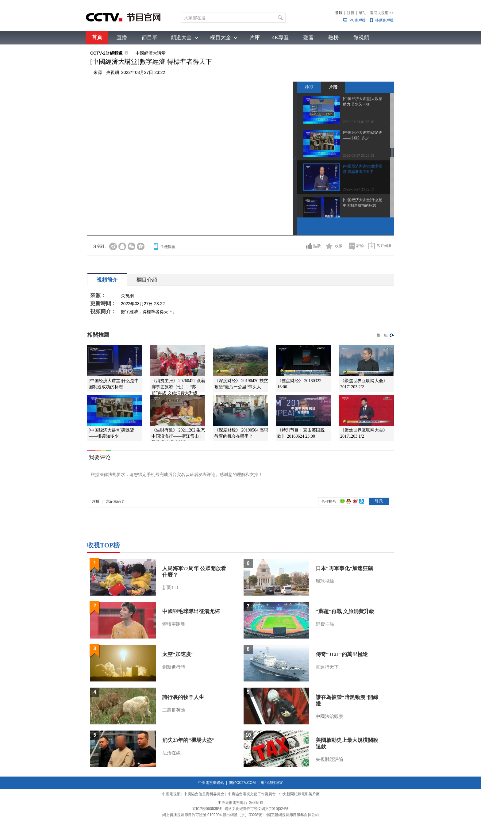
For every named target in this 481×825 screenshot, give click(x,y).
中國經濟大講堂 (151, 53)
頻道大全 (181, 37)
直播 (122, 37)
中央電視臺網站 (211, 783)
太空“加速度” (178, 654)
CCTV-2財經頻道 (106, 53)
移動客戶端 (384, 20)
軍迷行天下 (327, 667)
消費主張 (325, 624)
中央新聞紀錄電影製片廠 (299, 794)
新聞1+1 (170, 587)
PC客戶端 (357, 20)
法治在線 (171, 752)
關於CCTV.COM (242, 783)
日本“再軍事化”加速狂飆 (344, 568)
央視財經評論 (329, 759)
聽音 (308, 37)
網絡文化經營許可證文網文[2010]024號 (257, 809)
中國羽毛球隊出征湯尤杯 (191, 611)
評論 (360, 246)
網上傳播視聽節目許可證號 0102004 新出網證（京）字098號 (212, 815)
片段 (333, 87)
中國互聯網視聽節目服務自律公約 (291, 815)
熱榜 (333, 37)
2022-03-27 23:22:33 (358, 189)
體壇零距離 (173, 624)
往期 (309, 87)
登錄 (338, 13)
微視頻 (361, 37)
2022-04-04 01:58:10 (358, 122)
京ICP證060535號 (207, 809)
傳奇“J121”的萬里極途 (342, 654)
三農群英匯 (173, 710)
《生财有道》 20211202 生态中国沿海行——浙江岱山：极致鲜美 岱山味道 (178, 436)
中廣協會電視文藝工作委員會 (252, 794)
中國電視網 (171, 794)
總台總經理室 (272, 783)
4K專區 (280, 37)
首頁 (97, 37)
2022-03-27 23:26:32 (358, 155)
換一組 (382, 335)
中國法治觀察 (329, 716)
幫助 (362, 13)
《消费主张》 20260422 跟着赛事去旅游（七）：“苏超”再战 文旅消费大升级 (178, 386)
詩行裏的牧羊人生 (183, 697)
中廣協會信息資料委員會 (204, 794)
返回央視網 (382, 13)
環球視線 (325, 581)
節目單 (149, 37)
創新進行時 (173, 667)
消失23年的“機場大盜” (188, 740)
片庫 (254, 37)
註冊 (350, 13)
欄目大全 (220, 37)
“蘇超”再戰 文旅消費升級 (345, 611)
